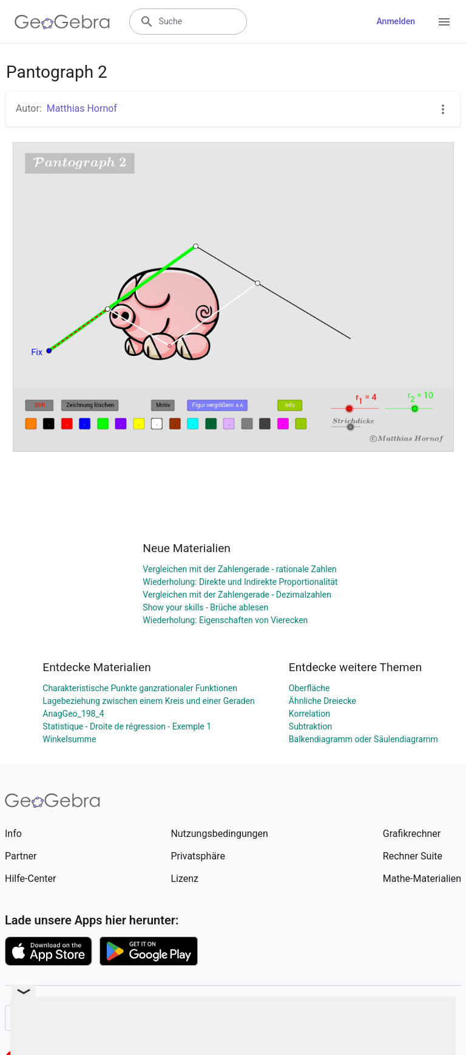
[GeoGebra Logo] (62, 22)
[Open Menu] (444, 22)
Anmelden (395, 21)
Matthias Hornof (82, 108)
